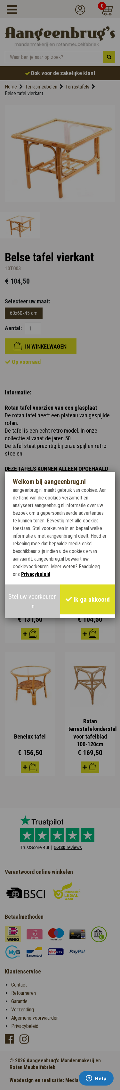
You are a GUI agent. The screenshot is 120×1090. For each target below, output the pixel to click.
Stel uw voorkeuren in (32, 601)
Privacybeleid (35, 574)
